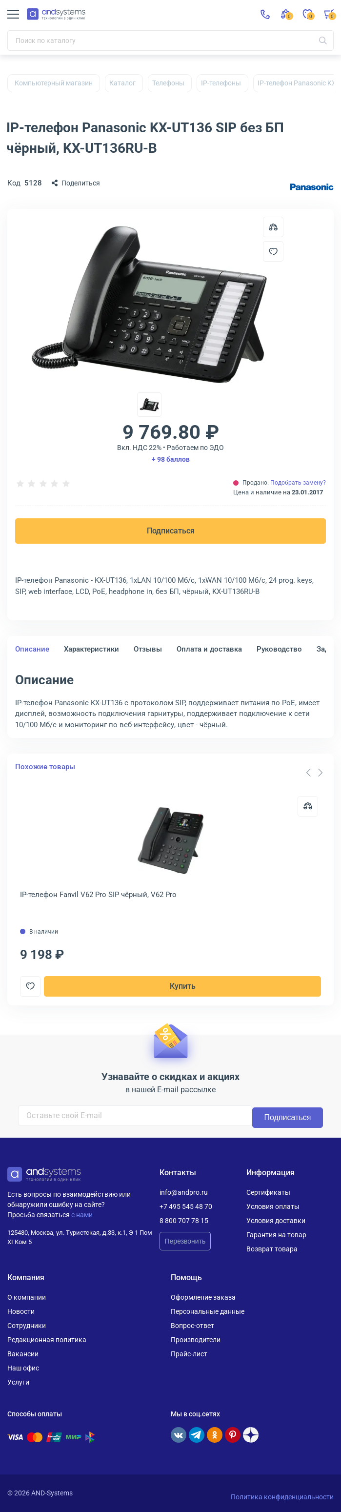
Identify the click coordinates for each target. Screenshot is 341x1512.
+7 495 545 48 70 (186, 1206)
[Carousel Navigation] (314, 772)
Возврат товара (272, 1249)
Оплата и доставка (209, 649)
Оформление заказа (203, 1297)
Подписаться (171, 530)
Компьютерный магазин (54, 83)
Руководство (279, 649)
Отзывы (148, 649)
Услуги (18, 1382)
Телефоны (168, 83)
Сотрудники (26, 1325)
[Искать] (323, 40)
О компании (26, 1297)
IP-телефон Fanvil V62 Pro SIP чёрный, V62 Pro (98, 894)
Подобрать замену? (298, 482)
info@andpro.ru (184, 1192)
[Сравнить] (308, 806)
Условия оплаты (273, 1206)
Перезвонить (185, 1241)
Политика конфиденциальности (282, 1497)
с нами (82, 1215)
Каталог (122, 83)
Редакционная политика (46, 1340)
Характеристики (91, 649)
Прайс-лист (189, 1354)
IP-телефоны (221, 83)
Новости (21, 1311)
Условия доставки (275, 1221)
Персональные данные (207, 1311)
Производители (196, 1340)
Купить (183, 986)
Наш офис (23, 1368)
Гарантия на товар (276, 1235)
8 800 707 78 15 (184, 1221)
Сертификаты (268, 1192)
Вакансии (23, 1354)
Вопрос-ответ (192, 1325)
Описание (32, 649)
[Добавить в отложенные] (273, 251)
